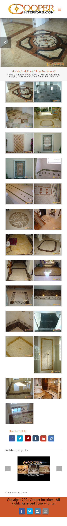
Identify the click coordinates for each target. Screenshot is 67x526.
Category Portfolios (26, 74)
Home (10, 74)
